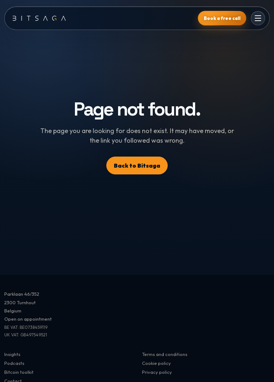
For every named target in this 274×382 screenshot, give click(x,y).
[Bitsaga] (101, 18)
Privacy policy (157, 372)
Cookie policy (156, 363)
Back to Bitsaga (137, 165)
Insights (12, 354)
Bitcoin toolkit (19, 372)
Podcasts (14, 363)
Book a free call (222, 18)
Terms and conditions (164, 354)
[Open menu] (258, 18)
